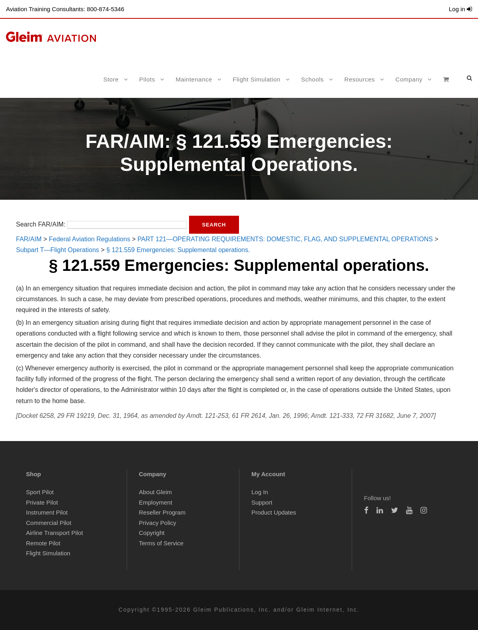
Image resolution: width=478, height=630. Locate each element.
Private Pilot (42, 502)
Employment (155, 502)
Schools (312, 79)
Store (110, 79)
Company (408, 79)
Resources (360, 79)
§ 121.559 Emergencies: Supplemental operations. (178, 249)
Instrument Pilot (47, 512)
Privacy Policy (157, 522)
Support (262, 502)
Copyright (152, 532)
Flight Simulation (256, 79)
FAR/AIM (29, 239)
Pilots (147, 79)
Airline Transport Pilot (54, 532)
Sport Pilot (40, 492)
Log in (460, 9)
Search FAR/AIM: (41, 224)
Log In (259, 492)
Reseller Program (162, 512)
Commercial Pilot (48, 522)
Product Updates (273, 512)
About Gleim (155, 492)
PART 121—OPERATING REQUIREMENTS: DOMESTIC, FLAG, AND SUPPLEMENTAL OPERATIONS (285, 239)
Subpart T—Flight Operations (57, 249)
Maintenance (193, 79)
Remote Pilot (43, 543)
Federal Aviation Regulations (89, 239)
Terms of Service (161, 543)
